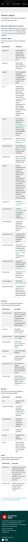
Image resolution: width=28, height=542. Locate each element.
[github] (6, 540)
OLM (23, 126)
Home (2, 4)
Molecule (16, 333)
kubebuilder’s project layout (8, 32)
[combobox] (14, 1)
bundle (22, 128)
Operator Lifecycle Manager (9, 530)
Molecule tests (18, 322)
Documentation (16, 4)
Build (8, 4)
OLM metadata (21, 147)
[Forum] (3, 540)
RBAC (24, 272)
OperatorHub (5, 532)
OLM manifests (22, 140)
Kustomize (18, 196)
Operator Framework (7, 529)
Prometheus (19, 252)
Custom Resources (21, 283)
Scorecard (20, 158)
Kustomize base (20, 210)
